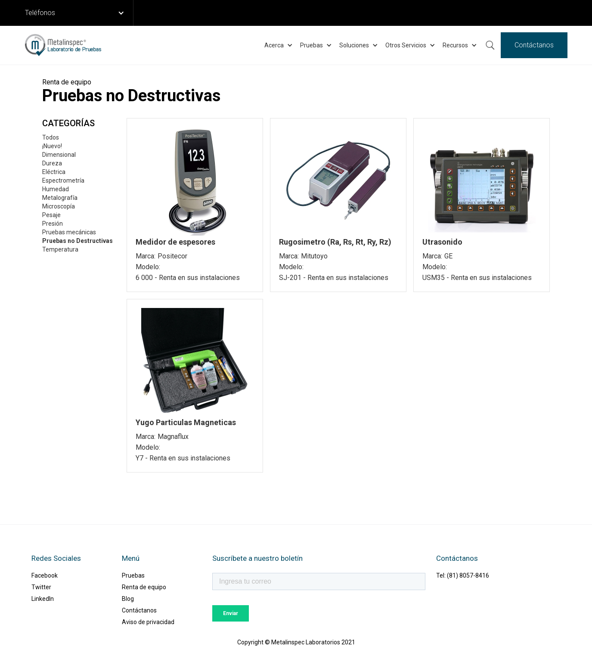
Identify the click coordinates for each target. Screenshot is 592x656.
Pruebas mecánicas (69, 232)
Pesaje (51, 214)
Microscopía (58, 206)
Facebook (44, 575)
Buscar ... (490, 45)
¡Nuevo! (52, 146)
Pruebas (133, 575)
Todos (50, 137)
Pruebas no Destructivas (77, 240)
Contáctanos (534, 45)
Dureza (52, 163)
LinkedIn (42, 598)
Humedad (55, 189)
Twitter (41, 587)
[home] (63, 45)
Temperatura (60, 249)
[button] (79, 13)
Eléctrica (53, 171)
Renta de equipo (144, 587)
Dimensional (59, 154)
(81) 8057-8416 (468, 575)
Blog (128, 598)
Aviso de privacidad (148, 622)
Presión (52, 223)
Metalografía (59, 197)
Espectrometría (63, 180)
